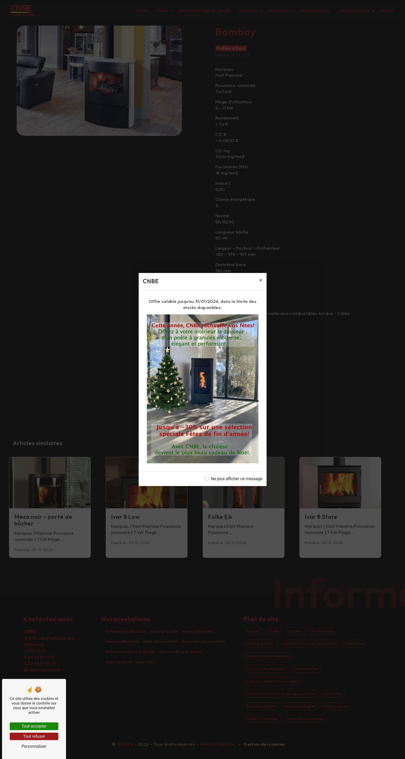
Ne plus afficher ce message (236, 478)
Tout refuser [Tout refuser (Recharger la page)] (34, 736)
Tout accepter (34, 726)
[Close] (261, 280)
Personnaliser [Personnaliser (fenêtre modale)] (34, 746)
